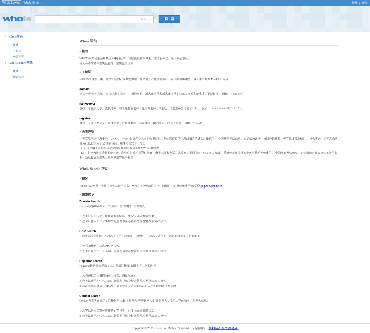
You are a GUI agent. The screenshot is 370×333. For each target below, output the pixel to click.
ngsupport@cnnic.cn (210, 186)
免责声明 (18, 56)
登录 (354, 2)
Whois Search (32, 2)
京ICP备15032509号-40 (224, 328)
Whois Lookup (11, 2)
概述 (16, 45)
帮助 (365, 2)
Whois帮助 (15, 36)
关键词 (17, 50)
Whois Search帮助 (20, 62)
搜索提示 (18, 77)
